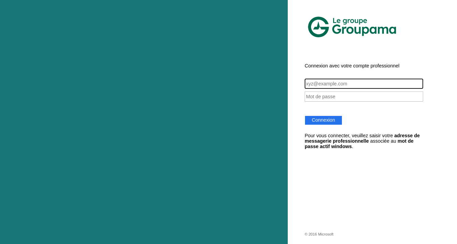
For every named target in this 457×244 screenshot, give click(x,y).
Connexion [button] (323, 120)
